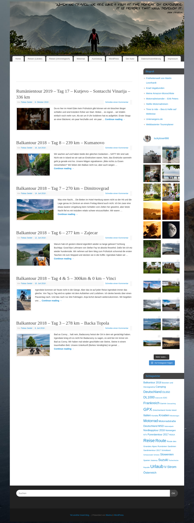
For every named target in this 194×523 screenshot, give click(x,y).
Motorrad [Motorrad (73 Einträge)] (150, 421)
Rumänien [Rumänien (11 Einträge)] (162, 446)
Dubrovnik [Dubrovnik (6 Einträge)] (159, 398)
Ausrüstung (97, 59)
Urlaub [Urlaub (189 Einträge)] (156, 466)
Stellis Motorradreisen (157, 104)
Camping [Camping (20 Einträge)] (161, 386)
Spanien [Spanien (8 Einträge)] (146, 460)
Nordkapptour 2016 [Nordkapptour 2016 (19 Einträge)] (154, 430)
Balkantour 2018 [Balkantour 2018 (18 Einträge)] (152, 382)
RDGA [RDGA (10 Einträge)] (172, 435)
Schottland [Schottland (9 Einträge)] (166, 450)
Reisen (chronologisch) (59, 59)
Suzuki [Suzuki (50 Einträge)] (163, 460)
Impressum (173, 59)
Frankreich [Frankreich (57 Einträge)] (151, 403)
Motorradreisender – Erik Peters (162, 98)
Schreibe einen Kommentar (116, 102)
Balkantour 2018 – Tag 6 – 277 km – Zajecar (57, 232)
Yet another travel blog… (80, 515)
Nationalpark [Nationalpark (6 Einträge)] (169, 426)
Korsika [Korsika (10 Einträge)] (155, 415)
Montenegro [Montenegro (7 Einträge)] (174, 416)
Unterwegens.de (154, 119)
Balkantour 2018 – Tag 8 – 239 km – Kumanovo (60, 142)
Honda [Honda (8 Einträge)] (168, 410)
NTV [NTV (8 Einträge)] (145, 435)
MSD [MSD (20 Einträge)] (161, 426)
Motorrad (81, 59)
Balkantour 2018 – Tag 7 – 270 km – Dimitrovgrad (62, 188)
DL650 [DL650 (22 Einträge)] (166, 392)
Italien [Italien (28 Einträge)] (147, 415)
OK (172, 493)
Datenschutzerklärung (151, 59)
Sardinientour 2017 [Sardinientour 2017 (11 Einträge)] (152, 450)
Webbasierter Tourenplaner (159, 124)
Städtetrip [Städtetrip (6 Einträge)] (154, 460)
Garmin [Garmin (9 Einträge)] (163, 403)
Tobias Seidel (26, 102)
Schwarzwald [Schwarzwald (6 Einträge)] (148, 455)
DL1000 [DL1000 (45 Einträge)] (149, 397)
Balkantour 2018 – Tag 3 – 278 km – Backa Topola (62, 322)
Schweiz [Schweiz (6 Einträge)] (157, 455)
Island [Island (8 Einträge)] (174, 410)
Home (18, 59)
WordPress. (119, 515)
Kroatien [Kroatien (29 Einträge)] (164, 415)
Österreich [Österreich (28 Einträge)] (149, 472)
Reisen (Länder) (35, 59)
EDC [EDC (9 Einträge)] (165, 398)
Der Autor (130, 59)
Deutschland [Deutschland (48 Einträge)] (152, 392)
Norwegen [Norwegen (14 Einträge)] (171, 430)
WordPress (114, 59)
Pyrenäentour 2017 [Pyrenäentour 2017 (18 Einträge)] (158, 434)
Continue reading (115, 119)
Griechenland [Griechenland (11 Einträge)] (159, 410)
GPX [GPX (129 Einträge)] (147, 409)
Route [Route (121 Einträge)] (160, 440)
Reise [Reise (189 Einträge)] (149, 440)
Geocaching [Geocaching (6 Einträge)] (171, 403)
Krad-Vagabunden (155, 88)
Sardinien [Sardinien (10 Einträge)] (172, 446)
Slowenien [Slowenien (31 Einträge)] (167, 454)
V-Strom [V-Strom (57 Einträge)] (170, 467)
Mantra (109, 515)
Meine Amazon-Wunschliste (160, 93)
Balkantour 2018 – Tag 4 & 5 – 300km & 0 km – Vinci (66, 278)
